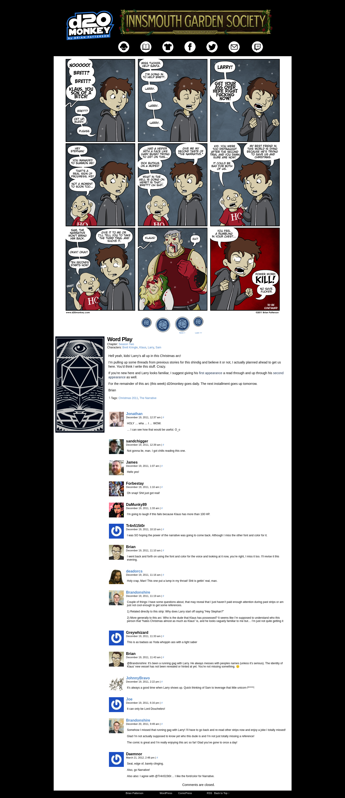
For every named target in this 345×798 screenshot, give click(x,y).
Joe (129, 699)
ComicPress (185, 793)
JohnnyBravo (138, 678)
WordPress (166, 793)
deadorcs (134, 571)
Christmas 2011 (128, 398)
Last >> (198, 333)
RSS (209, 793)
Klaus (142, 347)
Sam (158, 347)
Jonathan (134, 414)
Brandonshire (138, 592)
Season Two (126, 344)
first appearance (210, 373)
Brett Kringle (130, 347)
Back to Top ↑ (222, 793)
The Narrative (148, 398)
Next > (182, 333)
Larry (151, 347)
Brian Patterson (134, 793)
